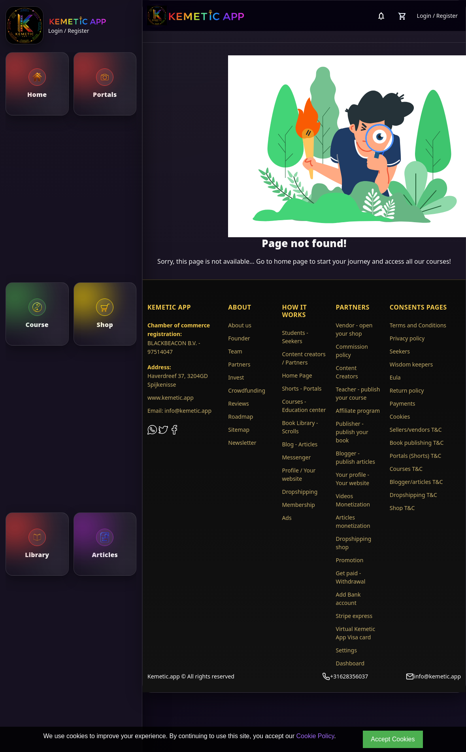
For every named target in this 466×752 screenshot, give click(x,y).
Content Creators (347, 372)
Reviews (238, 403)
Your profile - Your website (353, 479)
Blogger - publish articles (355, 457)
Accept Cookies (393, 739)
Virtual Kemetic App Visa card (355, 633)
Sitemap (238, 429)
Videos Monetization (353, 500)
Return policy (407, 390)
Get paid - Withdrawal (351, 577)
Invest (236, 377)
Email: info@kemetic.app (179, 410)
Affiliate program (358, 410)
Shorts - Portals (301, 388)
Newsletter (242, 442)
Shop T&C (402, 508)
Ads (286, 517)
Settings (346, 650)
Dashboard (350, 663)
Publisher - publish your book (352, 432)
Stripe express (354, 616)
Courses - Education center (304, 406)
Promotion (350, 560)
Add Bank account (348, 599)
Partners (239, 364)
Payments (402, 403)
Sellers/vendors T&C (416, 429)
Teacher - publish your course (358, 393)
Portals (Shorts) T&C (415, 455)
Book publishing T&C (417, 442)
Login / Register (68, 30)
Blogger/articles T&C (416, 482)
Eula (395, 377)
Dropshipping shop (354, 543)
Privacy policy (407, 338)
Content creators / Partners (303, 358)
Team (235, 351)
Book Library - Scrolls (300, 427)
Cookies (400, 416)
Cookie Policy (315, 736)
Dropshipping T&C (413, 495)
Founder (239, 338)
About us (239, 325)
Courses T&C (406, 468)
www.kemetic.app (170, 397)
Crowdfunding (246, 390)
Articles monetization (353, 521)
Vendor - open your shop (354, 329)
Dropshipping (299, 491)
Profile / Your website (298, 474)
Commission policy (352, 351)
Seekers (400, 351)
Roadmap (240, 416)
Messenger (296, 457)
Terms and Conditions (418, 325)
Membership (298, 504)
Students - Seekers (295, 337)
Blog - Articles (299, 444)
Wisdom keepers (411, 364)
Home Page (297, 375)
